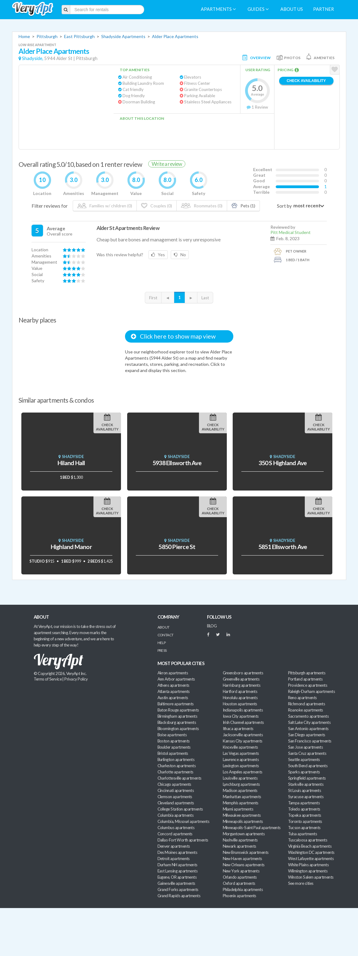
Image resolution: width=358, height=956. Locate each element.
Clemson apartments (174, 796)
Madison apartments (240, 790)
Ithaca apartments (238, 728)
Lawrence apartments (241, 759)
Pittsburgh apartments (307, 672)
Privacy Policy (76, 679)
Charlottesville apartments (179, 778)
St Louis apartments (304, 790)
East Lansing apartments (177, 870)
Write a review (167, 164)
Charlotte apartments (175, 771)
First (153, 297)
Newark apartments (239, 846)
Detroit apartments (173, 858)
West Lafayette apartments (311, 858)
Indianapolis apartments (243, 709)
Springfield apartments (307, 778)
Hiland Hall (71, 462)
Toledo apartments (304, 809)
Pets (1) (243, 205)
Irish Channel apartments (243, 722)
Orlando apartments (240, 877)
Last (205, 297)
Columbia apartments (175, 815)
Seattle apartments (304, 759)
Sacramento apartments (308, 716)
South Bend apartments (308, 765)
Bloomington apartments (178, 728)
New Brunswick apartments (246, 852)
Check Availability (306, 81)
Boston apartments (173, 740)
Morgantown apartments (244, 833)
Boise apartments (172, 734)
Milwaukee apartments (242, 815)
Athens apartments (173, 685)
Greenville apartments (241, 679)
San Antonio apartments (308, 728)
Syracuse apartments (306, 796)
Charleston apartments (176, 765)
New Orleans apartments (244, 864)
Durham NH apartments (177, 864)
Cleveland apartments (175, 802)
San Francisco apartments (309, 740)
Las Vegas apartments (241, 753)
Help (161, 642)
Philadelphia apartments (243, 889)
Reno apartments (302, 697)
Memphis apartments (240, 802)
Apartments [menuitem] (218, 9)
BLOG (212, 625)
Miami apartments (238, 809)
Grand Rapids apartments (179, 895)
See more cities (300, 883)
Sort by (284, 206)
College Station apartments (180, 809)
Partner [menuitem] (323, 9)
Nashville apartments (240, 839)
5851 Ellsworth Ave (282, 546)
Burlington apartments (176, 759)
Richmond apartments (306, 703)
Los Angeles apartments (242, 771)
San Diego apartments (306, 734)
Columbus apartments (176, 827)
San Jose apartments (305, 747)
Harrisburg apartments (242, 685)
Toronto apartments (305, 821)
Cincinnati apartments (175, 790)
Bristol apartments (172, 753)
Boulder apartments (174, 747)
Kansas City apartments (242, 740)
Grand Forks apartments (177, 889)
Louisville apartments (240, 778)
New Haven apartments (242, 858)
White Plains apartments (308, 864)
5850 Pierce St (176, 546)
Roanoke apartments (305, 709)
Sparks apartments (304, 771)
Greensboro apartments (243, 672)
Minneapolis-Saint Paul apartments (252, 827)
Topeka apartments (304, 815)
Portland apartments (305, 679)
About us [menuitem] (291, 9)
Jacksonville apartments (243, 734)
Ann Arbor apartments (176, 679)
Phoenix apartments (239, 895)
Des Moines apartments (177, 852)
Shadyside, (32, 58)
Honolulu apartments (240, 697)
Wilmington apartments (308, 870)
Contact (165, 635)
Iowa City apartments (241, 716)
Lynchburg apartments (241, 784)
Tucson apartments (304, 827)
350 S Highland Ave (283, 462)
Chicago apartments (174, 784)
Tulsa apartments (302, 833)
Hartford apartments (240, 691)
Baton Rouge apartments (178, 709)
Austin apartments (172, 697)
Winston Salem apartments (311, 877)
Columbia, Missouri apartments (183, 821)
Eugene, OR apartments (177, 877)
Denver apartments (173, 846)
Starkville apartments (306, 784)
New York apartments (241, 870)
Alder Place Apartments (175, 36)
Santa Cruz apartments (307, 753)
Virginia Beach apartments (310, 846)
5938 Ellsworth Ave (177, 462)
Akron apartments (172, 672)
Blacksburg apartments (176, 722)
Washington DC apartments (311, 852)
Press (162, 650)
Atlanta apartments (173, 691)
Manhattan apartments (242, 796)
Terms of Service (48, 679)
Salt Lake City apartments (309, 722)
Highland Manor (71, 546)
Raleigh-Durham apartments (311, 691)
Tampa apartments (304, 802)
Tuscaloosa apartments (307, 839)
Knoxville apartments (240, 747)
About (163, 627)
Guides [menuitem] (258, 9)
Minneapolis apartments (243, 821)
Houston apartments (240, 703)
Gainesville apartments (176, 883)
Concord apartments (174, 833)
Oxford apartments (239, 883)
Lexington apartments (241, 765)
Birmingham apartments (177, 716)
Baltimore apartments (175, 703)
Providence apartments (307, 685)
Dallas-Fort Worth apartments (182, 839)
